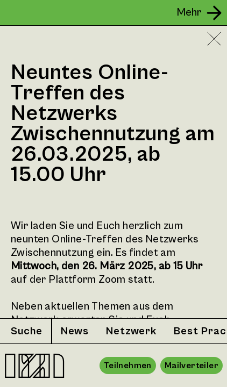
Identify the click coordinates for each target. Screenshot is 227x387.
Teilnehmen (128, 365)
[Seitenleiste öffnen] (200, 13)
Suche (26, 331)
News (75, 331)
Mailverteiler (191, 365)
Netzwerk (131, 331)
